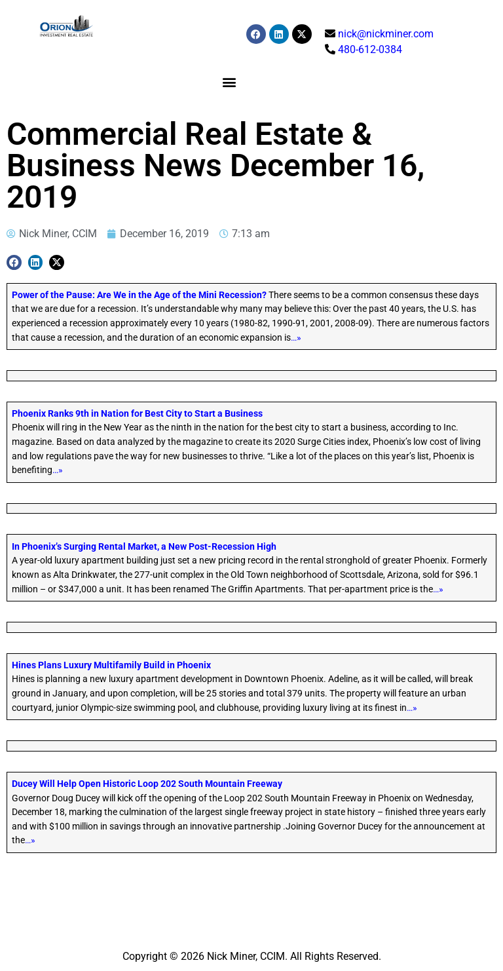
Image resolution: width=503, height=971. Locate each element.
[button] (229, 81)
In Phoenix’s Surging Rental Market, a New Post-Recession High (144, 546)
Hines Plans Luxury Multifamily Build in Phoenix (111, 665)
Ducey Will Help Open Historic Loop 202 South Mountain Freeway (147, 784)
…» (296, 337)
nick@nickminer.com (386, 34)
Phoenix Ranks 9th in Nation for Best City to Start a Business (137, 413)
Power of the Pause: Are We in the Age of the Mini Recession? (139, 295)
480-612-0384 (370, 49)
